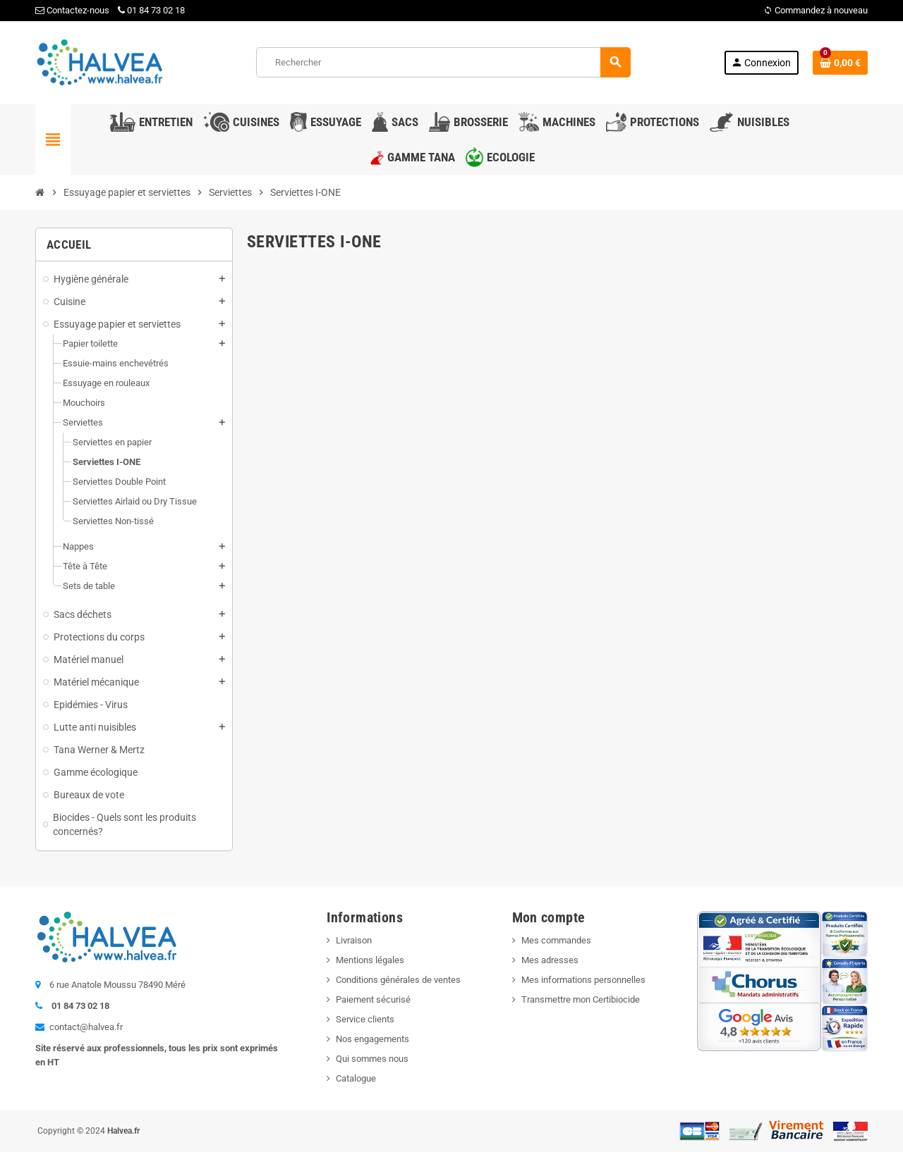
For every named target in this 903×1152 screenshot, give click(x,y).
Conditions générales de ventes (398, 979)
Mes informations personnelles (583, 979)
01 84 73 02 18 (151, 10)
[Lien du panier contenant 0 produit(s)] (840, 63)
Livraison (354, 940)
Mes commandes (556, 940)
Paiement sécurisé (373, 999)
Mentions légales (370, 960)
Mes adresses (549, 960)
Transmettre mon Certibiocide (580, 999)
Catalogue (356, 1078)
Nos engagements (372, 1039)
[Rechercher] (443, 62)
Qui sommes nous (372, 1058)
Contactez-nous (72, 10)
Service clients (365, 1019)
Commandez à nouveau (815, 10)
